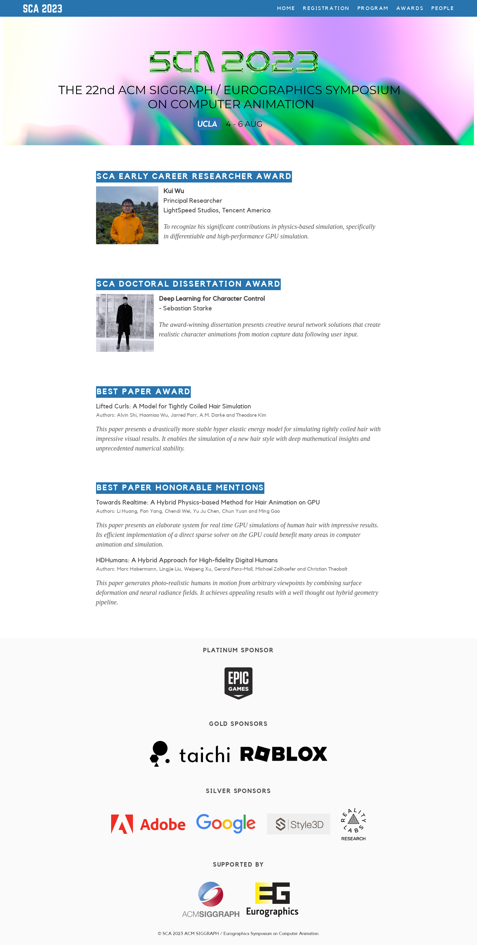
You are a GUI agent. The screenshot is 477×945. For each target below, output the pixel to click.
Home (286, 8)
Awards (410, 8)
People (442, 8)
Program (373, 8)
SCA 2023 (42, 8)
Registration (326, 8)
